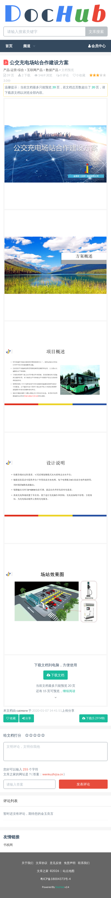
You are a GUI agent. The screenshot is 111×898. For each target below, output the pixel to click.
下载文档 (55, 675)
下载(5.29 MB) (93, 718)
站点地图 (68, 871)
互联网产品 (35, 70)
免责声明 (69, 863)
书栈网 (8, 845)
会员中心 (97, 46)
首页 (9, 46)
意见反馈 (55, 863)
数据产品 (52, 70)
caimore (22, 710)
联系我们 (84, 863)
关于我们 (27, 863)
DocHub (59, 887)
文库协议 (41, 863)
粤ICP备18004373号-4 (55, 879)
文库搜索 (96, 31)
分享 (26, 718)
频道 (29, 46)
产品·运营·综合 (13, 70)
